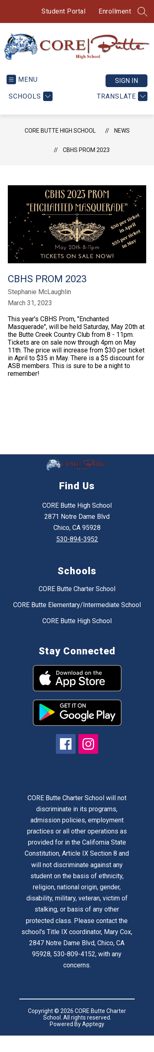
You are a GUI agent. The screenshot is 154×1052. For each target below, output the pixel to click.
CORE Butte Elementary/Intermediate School (77, 611)
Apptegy (93, 1030)
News (122, 137)
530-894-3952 (77, 545)
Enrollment (115, 11)
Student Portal (63, 11)
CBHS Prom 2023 (86, 156)
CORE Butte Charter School (77, 595)
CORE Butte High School (60, 137)
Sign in (126, 87)
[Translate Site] (121, 102)
